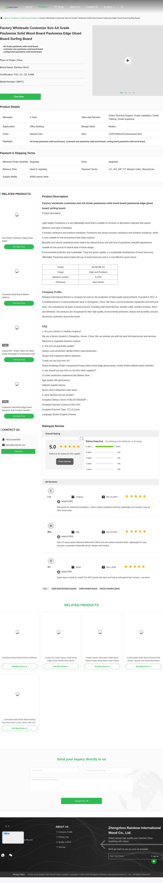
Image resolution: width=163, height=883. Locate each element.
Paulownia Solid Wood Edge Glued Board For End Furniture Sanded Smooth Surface (17, 410)
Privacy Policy (19, 874)
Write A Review (64, 461)
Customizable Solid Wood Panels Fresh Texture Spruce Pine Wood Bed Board (143, 659)
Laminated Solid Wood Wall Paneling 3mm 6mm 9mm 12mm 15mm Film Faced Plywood (19, 721)
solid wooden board (88, 588)
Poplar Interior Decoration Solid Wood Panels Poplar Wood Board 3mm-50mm (102, 659)
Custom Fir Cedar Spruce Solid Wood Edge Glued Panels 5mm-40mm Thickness (61, 659)
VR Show (59, 7)
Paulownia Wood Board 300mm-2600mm (19, 658)
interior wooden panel (110, 588)
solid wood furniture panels (64, 588)
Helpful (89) (66, 572)
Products (43, 7)
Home (29, 7)
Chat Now (20, 96)
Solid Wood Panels (29, 18)
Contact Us (92, 7)
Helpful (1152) (67, 536)
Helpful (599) (67, 501)
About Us (75, 7)
